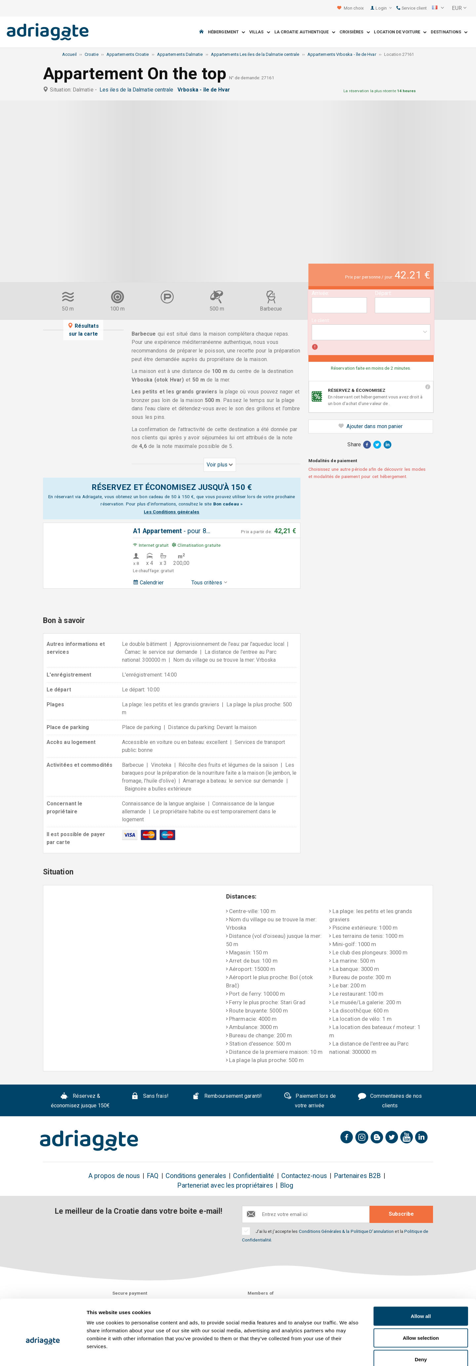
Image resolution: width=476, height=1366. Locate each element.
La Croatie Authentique (304, 32)
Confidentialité (253, 1176)
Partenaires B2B (357, 1176)
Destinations (449, 32)
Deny (421, 1322)
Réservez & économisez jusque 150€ (80, 1101)
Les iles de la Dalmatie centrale (137, 90)
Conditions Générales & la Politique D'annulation (346, 1231)
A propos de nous (114, 1176)
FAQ (152, 1176)
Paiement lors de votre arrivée (310, 1101)
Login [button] (384, 8)
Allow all (421, 1279)
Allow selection (421, 1301)
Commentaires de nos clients (389, 1101)
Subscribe (401, 1214)
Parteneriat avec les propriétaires (225, 1185)
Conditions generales (196, 1176)
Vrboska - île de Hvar (205, 90)
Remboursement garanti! (227, 1097)
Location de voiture (400, 32)
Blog (286, 1185)
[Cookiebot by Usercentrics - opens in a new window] (43, 1353)
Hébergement (226, 32)
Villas (259, 32)
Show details (347, 1353)
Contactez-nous (304, 1176)
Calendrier (148, 582)
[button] (438, 8)
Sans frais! (150, 1097)
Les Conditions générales (171, 511)
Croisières (354, 32)
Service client (411, 8)
